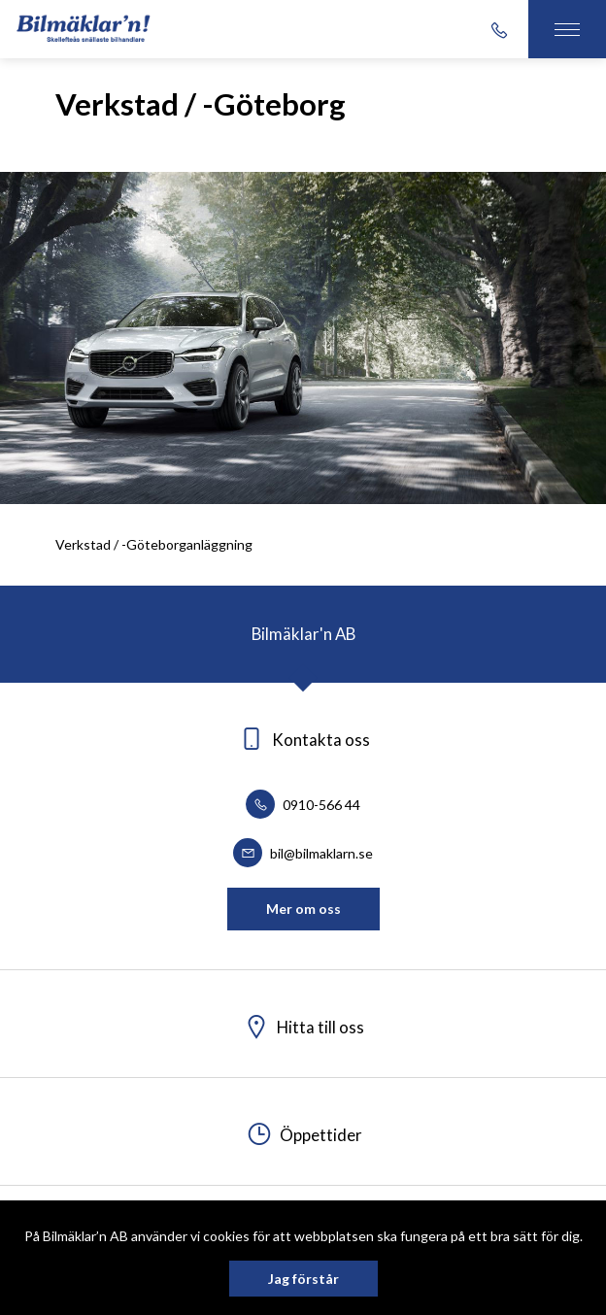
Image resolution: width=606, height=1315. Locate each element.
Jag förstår (303, 1278)
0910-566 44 (303, 804)
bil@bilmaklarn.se (303, 853)
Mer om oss (303, 908)
